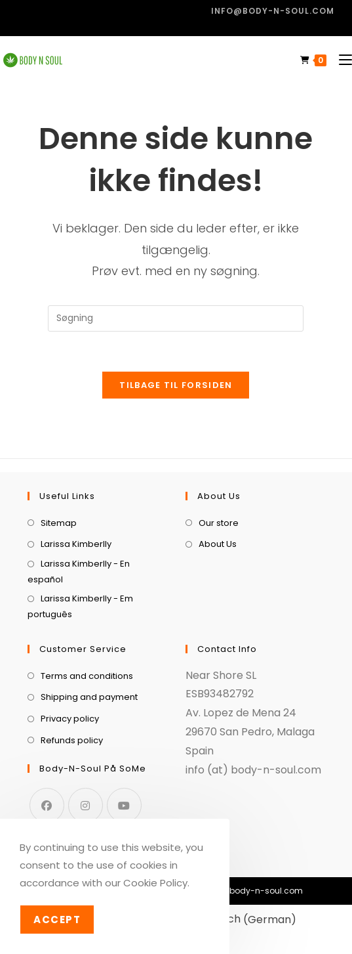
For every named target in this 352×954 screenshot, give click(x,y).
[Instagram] (85, 805)
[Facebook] (46, 805)
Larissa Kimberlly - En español (79, 571)
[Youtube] (124, 805)
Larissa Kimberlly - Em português (80, 606)
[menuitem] (239, 920)
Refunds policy (72, 740)
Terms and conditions (87, 676)
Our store (219, 523)
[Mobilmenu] (340, 60)
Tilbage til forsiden (175, 385)
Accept (57, 919)
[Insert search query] (175, 318)
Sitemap (59, 523)
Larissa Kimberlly (76, 544)
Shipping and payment (89, 697)
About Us (218, 544)
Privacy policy (70, 718)
